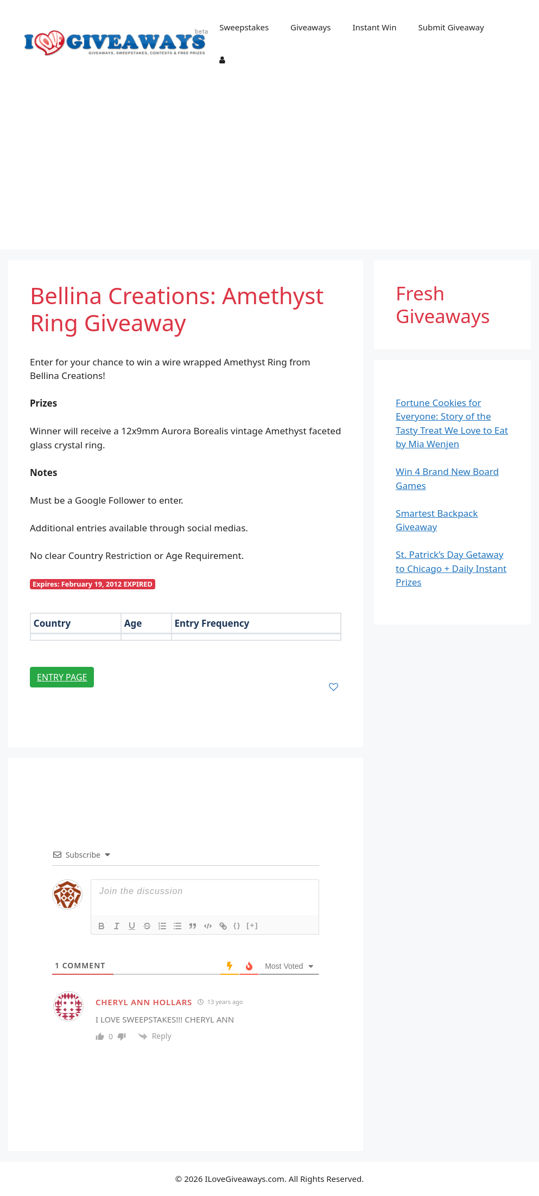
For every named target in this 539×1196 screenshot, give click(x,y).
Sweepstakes (244, 27)
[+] (252, 925)
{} (237, 925)
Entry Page (62, 677)
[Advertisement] (269, 168)
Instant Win (374, 27)
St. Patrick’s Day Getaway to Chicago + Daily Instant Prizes (451, 568)
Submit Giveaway (451, 27)
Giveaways (310, 27)
